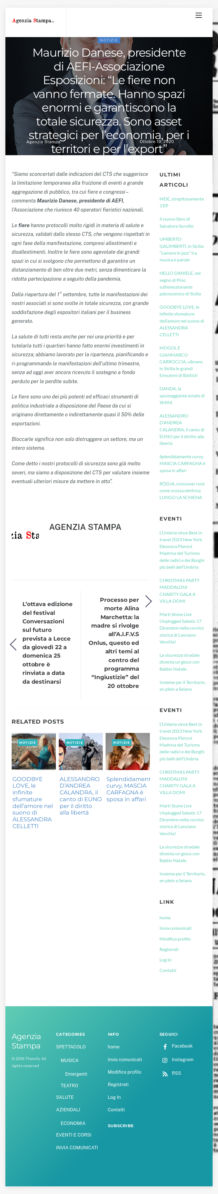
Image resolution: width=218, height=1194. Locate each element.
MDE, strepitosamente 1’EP (182, 202)
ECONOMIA (73, 1123)
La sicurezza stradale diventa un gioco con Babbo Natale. (180, 661)
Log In (165, 959)
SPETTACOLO (71, 1047)
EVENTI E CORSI (73, 1135)
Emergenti (76, 1074)
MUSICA (70, 1060)
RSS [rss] (170, 1073)
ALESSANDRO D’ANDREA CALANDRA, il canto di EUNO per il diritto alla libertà (81, 796)
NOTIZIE (109, 40)
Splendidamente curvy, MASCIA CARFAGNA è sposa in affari (130, 789)
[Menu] (198, 15)
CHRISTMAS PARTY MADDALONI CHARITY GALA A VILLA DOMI (180, 590)
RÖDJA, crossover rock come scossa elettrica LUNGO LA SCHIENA (182, 490)
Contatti (168, 970)
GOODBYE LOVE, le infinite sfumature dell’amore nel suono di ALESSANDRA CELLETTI (32, 803)
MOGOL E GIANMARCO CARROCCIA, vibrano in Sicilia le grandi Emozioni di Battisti (181, 361)
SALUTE (65, 1097)
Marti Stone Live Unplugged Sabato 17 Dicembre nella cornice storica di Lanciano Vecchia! (182, 627)
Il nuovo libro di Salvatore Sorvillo (177, 222)
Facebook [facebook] (176, 1046)
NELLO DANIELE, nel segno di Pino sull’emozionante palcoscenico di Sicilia (180, 283)
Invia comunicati (176, 928)
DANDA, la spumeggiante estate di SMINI (182, 395)
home (165, 917)
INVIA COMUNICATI (77, 1147)
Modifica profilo (175, 938)
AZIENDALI (68, 1109)
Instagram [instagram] (177, 1059)
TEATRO (69, 1085)
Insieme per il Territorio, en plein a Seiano (183, 685)
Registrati (169, 949)
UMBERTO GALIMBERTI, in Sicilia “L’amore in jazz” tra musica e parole (182, 249)
